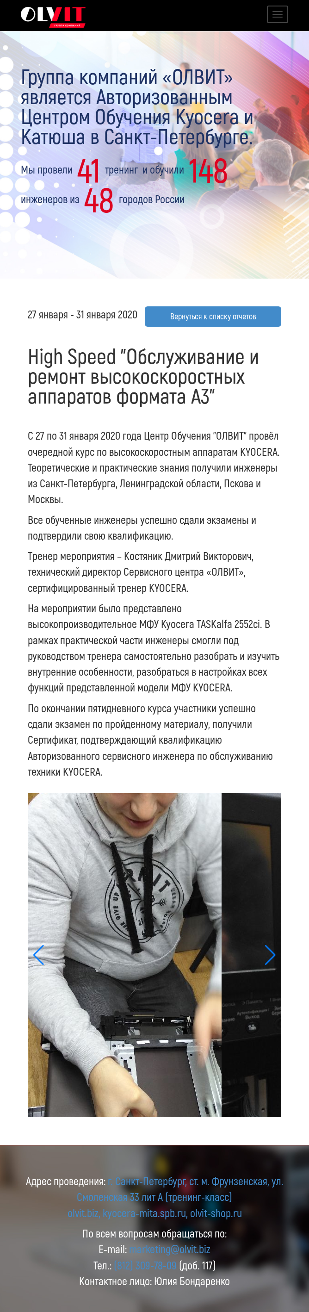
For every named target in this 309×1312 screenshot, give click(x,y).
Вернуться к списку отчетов (213, 316)
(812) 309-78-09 (145, 1265)
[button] (270, 955)
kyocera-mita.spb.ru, (145, 1212)
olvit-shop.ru (216, 1212)
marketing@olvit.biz (169, 1249)
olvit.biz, (84, 1212)
